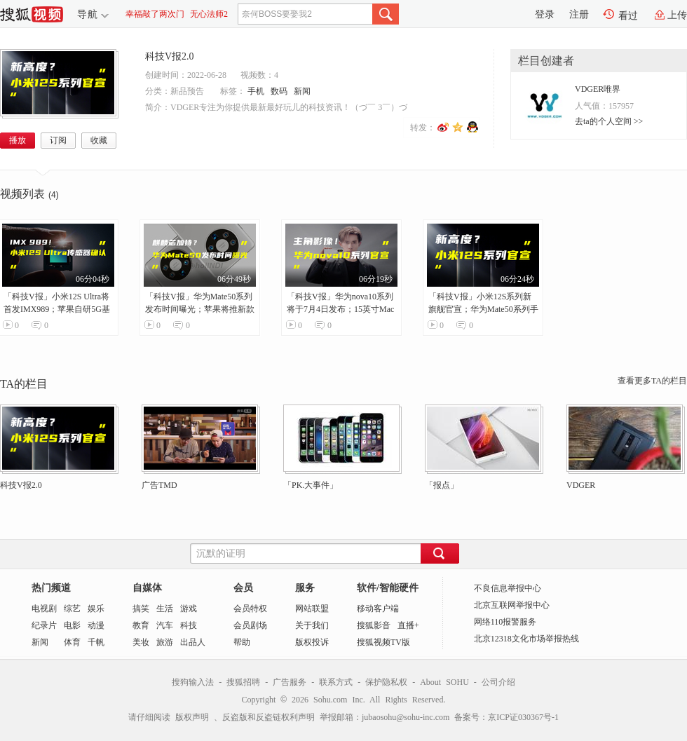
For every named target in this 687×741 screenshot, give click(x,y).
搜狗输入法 (193, 682)
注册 (579, 14)
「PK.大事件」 (310, 485)
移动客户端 (378, 608)
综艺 (72, 608)
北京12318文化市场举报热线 (526, 639)
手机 (255, 91)
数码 (279, 91)
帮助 (241, 642)
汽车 (164, 625)
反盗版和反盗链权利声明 (268, 717)
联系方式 (336, 682)
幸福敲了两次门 (154, 14)
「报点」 (441, 485)
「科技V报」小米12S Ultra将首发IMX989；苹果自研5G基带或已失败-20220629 (57, 309)
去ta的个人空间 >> (609, 121)
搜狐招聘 (243, 682)
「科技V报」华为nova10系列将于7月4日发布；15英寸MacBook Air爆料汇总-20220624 (340, 309)
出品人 (192, 642)
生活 (164, 608)
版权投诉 (312, 642)
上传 (677, 15)
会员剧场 (250, 625)
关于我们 (312, 625)
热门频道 (51, 588)
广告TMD (159, 485)
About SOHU (444, 682)
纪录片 (44, 625)
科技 (188, 625)
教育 (140, 625)
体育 (72, 642)
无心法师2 (209, 14)
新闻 (302, 91)
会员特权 (250, 608)
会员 (243, 588)
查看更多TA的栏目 (652, 381)
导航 (87, 14)
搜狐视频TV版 (383, 642)
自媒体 (147, 588)
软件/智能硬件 (388, 588)
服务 (305, 588)
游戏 (188, 608)
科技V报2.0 (169, 56)
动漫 (96, 625)
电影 (72, 625)
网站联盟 (312, 608)
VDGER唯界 (597, 89)
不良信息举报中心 (507, 588)
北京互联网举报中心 (512, 605)
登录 (545, 14)
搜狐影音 (373, 625)
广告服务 (289, 682)
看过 (628, 16)
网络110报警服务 (505, 622)
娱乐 (96, 608)
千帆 (96, 642)
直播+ (408, 625)
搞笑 (140, 608)
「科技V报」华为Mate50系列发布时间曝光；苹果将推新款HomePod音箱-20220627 (199, 309)
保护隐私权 (386, 682)
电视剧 (44, 608)
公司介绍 (498, 682)
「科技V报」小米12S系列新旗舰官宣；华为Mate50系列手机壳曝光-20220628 (483, 309)
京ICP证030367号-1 (523, 717)
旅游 (164, 642)
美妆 (140, 642)
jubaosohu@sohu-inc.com (405, 717)
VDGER (580, 485)
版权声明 (192, 717)
